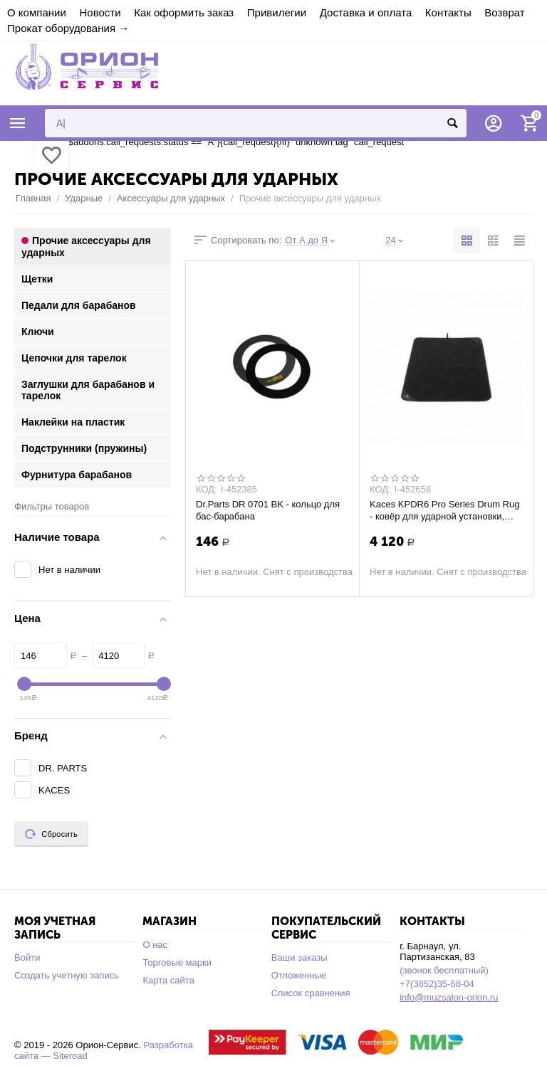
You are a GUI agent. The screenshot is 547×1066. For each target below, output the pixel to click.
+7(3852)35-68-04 (437, 983)
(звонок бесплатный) (444, 970)
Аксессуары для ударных (171, 198)
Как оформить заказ (184, 12)
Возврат (504, 12)
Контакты (448, 12)
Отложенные (299, 975)
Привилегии (276, 12)
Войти (27, 957)
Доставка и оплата (366, 12)
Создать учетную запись (66, 975)
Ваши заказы (299, 957)
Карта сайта (168, 980)
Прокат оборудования (61, 28)
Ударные (84, 198)
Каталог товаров (18, 123)
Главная (33, 198)
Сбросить (51, 834)
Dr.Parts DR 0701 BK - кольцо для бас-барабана (268, 510)
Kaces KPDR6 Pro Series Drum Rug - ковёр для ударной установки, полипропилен (444, 510)
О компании (36, 12)
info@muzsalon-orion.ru (449, 997)
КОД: (206, 490)
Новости (99, 12)
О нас (154, 944)
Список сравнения (310, 993)
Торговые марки (177, 962)
